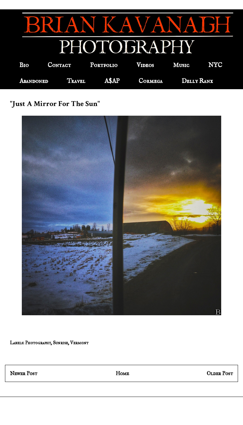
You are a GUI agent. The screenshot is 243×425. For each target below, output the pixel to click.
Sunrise (60, 342)
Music (181, 65)
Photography (38, 342)
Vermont (79, 342)
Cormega (151, 81)
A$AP (112, 81)
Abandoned (33, 81)
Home (122, 373)
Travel (76, 81)
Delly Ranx (197, 81)
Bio (24, 65)
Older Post (220, 373)
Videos (145, 65)
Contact (59, 65)
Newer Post (23, 373)
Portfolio (103, 65)
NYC (215, 65)
